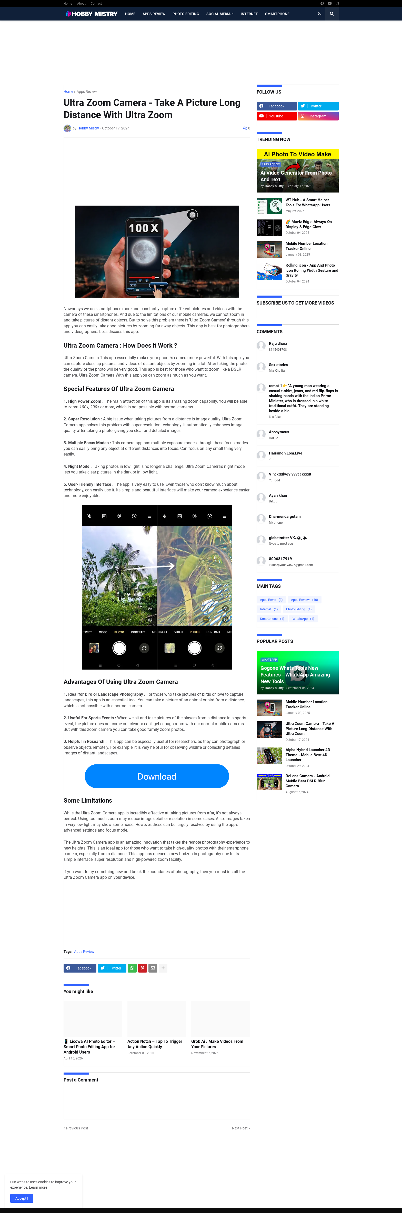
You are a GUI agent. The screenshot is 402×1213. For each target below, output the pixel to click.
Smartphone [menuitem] (277, 14)
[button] (319, 14)
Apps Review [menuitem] (154, 14)
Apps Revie (271, 599)
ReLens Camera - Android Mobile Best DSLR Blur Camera (307, 781)
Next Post (240, 1128)
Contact (96, 3)
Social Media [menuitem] (218, 14)
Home (68, 3)
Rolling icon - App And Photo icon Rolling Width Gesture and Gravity (312, 270)
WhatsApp (303, 618)
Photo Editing (299, 609)
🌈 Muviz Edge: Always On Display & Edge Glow (309, 224)
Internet (269, 609)
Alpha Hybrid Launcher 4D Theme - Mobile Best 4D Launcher (308, 754)
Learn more (38, 1187)
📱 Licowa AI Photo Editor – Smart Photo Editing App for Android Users (89, 1047)
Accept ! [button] (21, 1198)
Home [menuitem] (130, 14)
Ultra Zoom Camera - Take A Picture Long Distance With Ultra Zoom (310, 728)
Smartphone (272, 618)
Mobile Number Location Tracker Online (306, 246)
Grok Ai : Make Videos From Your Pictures (217, 1044)
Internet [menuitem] (249, 14)
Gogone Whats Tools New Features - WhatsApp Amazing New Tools (295, 674)
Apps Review (87, 91)
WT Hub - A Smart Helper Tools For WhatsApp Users (308, 202)
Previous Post (77, 1128)
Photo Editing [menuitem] (186, 14)
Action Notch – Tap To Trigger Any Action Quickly (154, 1044)
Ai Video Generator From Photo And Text (296, 176)
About (81, 3)
